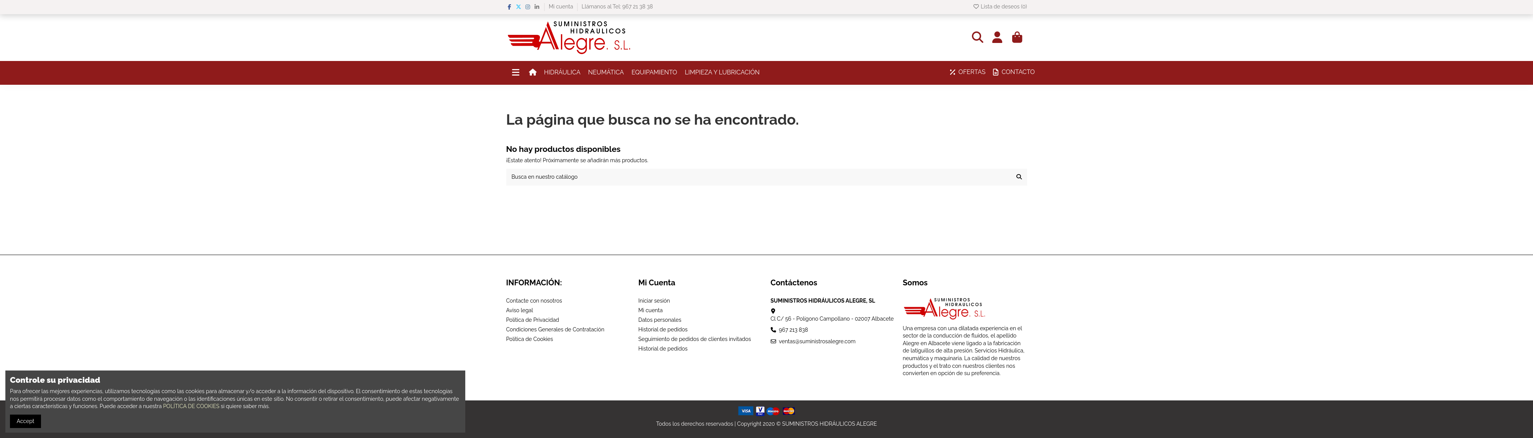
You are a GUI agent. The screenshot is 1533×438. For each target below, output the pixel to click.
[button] (562, 72)
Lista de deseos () (1000, 6)
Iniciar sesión (654, 301)
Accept (25, 421)
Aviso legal (519, 310)
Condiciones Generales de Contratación (555, 329)
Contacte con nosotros (534, 301)
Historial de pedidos (663, 329)
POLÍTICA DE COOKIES (191, 406)
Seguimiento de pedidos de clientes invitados (694, 339)
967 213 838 (793, 330)
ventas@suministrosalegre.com (817, 341)
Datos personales (659, 320)
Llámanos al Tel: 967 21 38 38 (617, 6)
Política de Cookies (529, 339)
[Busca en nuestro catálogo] (1019, 177)
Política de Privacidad (532, 320)
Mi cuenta (561, 6)
